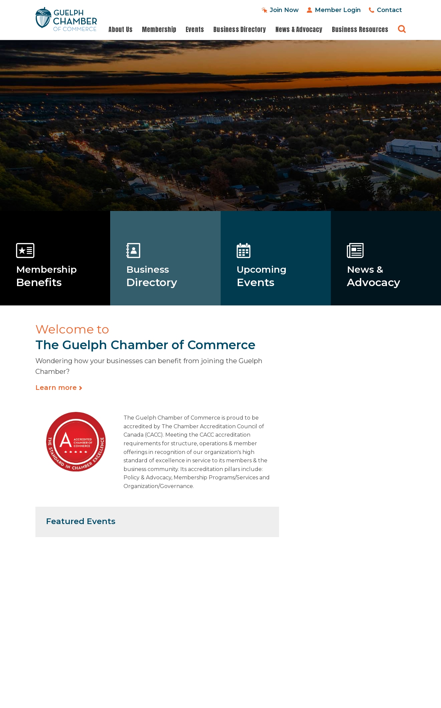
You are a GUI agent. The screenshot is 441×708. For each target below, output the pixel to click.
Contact (389, 10)
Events (195, 29)
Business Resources (360, 29)
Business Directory (239, 29)
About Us (120, 29)
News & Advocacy (298, 29)
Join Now (284, 10)
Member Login (338, 10)
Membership (159, 29)
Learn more (56, 388)
